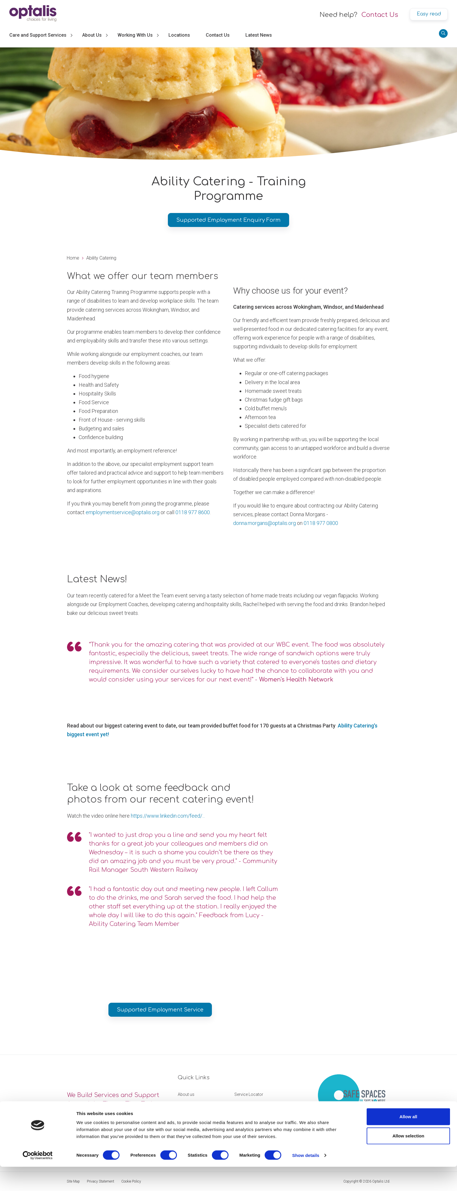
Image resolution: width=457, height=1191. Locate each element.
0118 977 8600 (192, 512)
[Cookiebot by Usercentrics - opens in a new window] (37, 1179)
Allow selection (408, 1160)
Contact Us (379, 14)
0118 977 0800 (321, 523)
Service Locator (248, 1094)
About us (186, 1094)
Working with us (192, 1105)
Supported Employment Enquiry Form (228, 220)
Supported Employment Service (160, 1010)
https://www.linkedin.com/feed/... (168, 816)
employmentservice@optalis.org (122, 512)
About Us (92, 35)
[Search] (443, 33)
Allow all (408, 1140)
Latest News (258, 35)
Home (73, 258)
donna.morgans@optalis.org (264, 523)
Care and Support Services (37, 35)
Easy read (429, 14)
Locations (179, 35)
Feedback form (248, 1105)
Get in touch (189, 1117)
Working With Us (135, 35)
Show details (305, 1179)
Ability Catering (101, 258)
